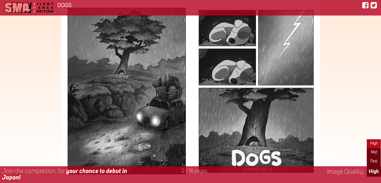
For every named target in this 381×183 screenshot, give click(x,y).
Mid (374, 152)
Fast (373, 161)
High (374, 144)
